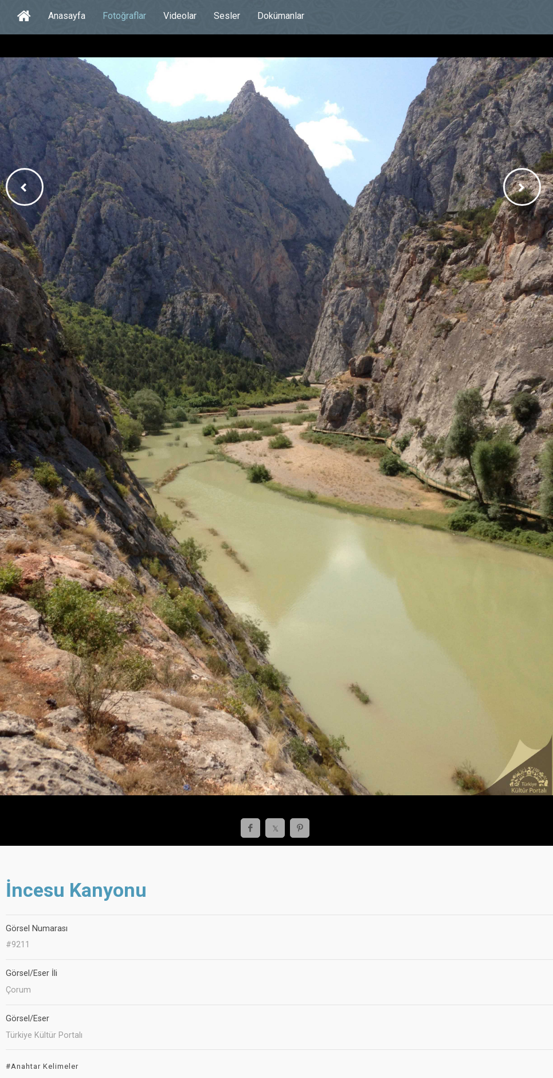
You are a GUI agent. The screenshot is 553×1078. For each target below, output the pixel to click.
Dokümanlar (280, 15)
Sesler (227, 15)
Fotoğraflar (124, 15)
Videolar (180, 15)
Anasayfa (66, 15)
